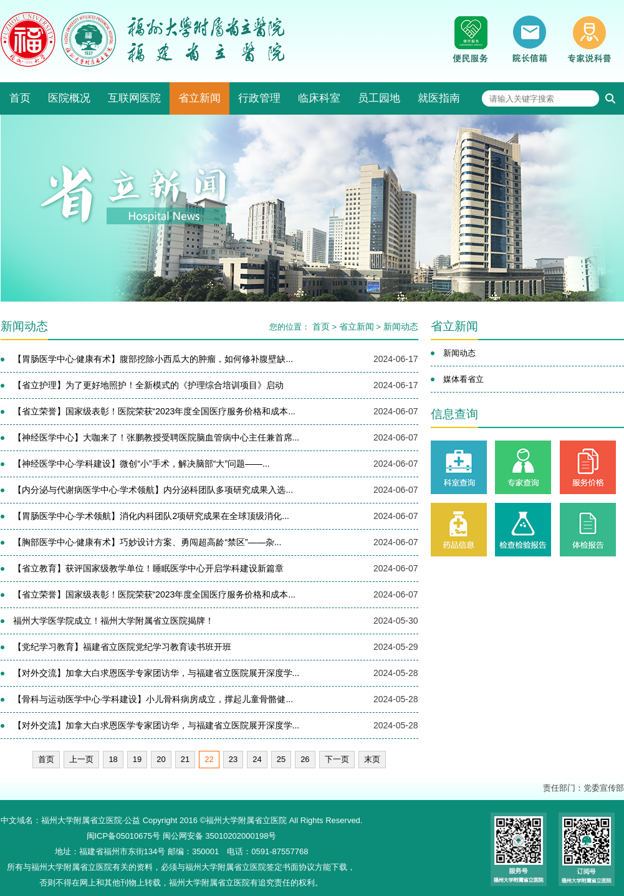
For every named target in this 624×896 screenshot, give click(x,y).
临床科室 (319, 98)
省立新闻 (199, 98)
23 (233, 759)
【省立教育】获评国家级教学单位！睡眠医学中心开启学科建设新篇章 (148, 568)
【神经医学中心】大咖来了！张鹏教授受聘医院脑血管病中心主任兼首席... (156, 437)
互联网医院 (134, 98)
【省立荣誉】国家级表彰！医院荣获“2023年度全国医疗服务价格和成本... (154, 411)
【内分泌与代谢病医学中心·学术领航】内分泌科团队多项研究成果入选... (153, 490)
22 (208, 759)
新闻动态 (400, 326)
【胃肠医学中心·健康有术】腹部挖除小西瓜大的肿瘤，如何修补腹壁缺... (153, 359)
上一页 (81, 759)
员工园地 (379, 98)
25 (281, 759)
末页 (372, 759)
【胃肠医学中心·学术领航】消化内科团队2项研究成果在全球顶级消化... (151, 516)
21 (185, 759)
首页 (20, 98)
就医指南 (439, 98)
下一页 (337, 759)
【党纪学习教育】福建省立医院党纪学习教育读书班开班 (122, 647)
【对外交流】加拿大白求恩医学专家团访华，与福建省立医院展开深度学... (156, 673)
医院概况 (69, 98)
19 (137, 759)
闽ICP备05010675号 (124, 836)
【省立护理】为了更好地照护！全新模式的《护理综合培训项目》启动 (148, 385)
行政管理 (259, 98)
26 (304, 759)
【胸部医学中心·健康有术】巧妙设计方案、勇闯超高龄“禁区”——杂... (147, 542)
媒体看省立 (463, 379)
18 (112, 759)
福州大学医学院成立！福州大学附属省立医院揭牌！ (113, 621)
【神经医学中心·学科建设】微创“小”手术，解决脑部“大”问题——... (141, 464)
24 (256, 759)
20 (160, 759)
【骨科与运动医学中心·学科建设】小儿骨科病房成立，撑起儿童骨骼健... (153, 699)
